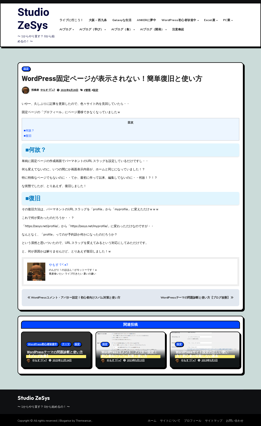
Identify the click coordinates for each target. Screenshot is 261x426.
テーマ (66, 344)
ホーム (152, 419)
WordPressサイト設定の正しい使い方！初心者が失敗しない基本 (202, 354)
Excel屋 (210, 20)
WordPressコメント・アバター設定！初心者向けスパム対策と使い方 (74, 298)
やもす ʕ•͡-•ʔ (47, 90)
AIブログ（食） (122, 29)
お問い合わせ (234, 419)
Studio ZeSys (33, 18)
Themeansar (83, 419)
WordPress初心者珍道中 (179, 20)
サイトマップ (213, 419)
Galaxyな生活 (122, 20)
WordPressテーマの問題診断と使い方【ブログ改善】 (197, 298)
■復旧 (27, 136)
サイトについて (170, 419)
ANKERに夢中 (146, 20)
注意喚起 (178, 29)
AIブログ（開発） (152, 29)
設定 (26, 68)
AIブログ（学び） (91, 29)
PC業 (227, 20)
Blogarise (65, 419)
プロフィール (192, 419)
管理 (87, 90)
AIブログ (65, 29)
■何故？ (29, 131)
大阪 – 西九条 (98, 20)
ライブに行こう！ (71, 20)
